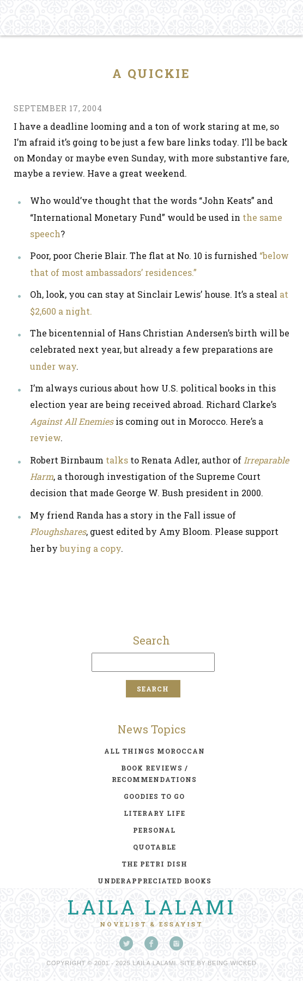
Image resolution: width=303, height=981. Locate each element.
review (45, 437)
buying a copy (90, 548)
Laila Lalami (151, 907)
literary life (154, 813)
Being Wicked (232, 963)
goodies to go (154, 796)
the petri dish (154, 863)
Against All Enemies (71, 421)
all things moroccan (154, 751)
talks (117, 460)
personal (154, 830)
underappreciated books (154, 880)
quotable (154, 846)
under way (53, 366)
